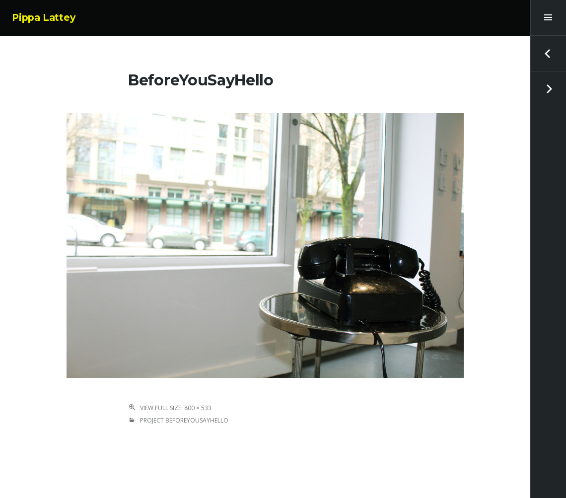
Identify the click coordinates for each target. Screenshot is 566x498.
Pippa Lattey (43, 17)
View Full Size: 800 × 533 (176, 408)
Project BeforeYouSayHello (184, 420)
